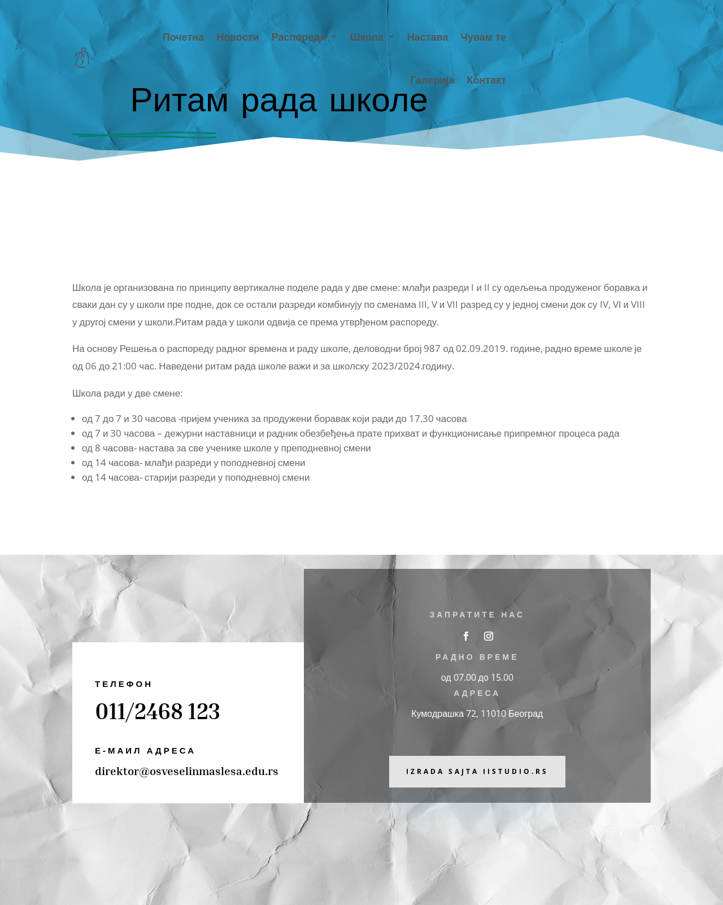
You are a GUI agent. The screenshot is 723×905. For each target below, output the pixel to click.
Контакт (486, 79)
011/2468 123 (157, 710)
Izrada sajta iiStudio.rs (477, 771)
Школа (367, 36)
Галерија (432, 79)
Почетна (183, 36)
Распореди (299, 36)
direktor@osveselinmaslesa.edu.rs (186, 770)
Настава (427, 36)
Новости (237, 36)
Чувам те (483, 36)
